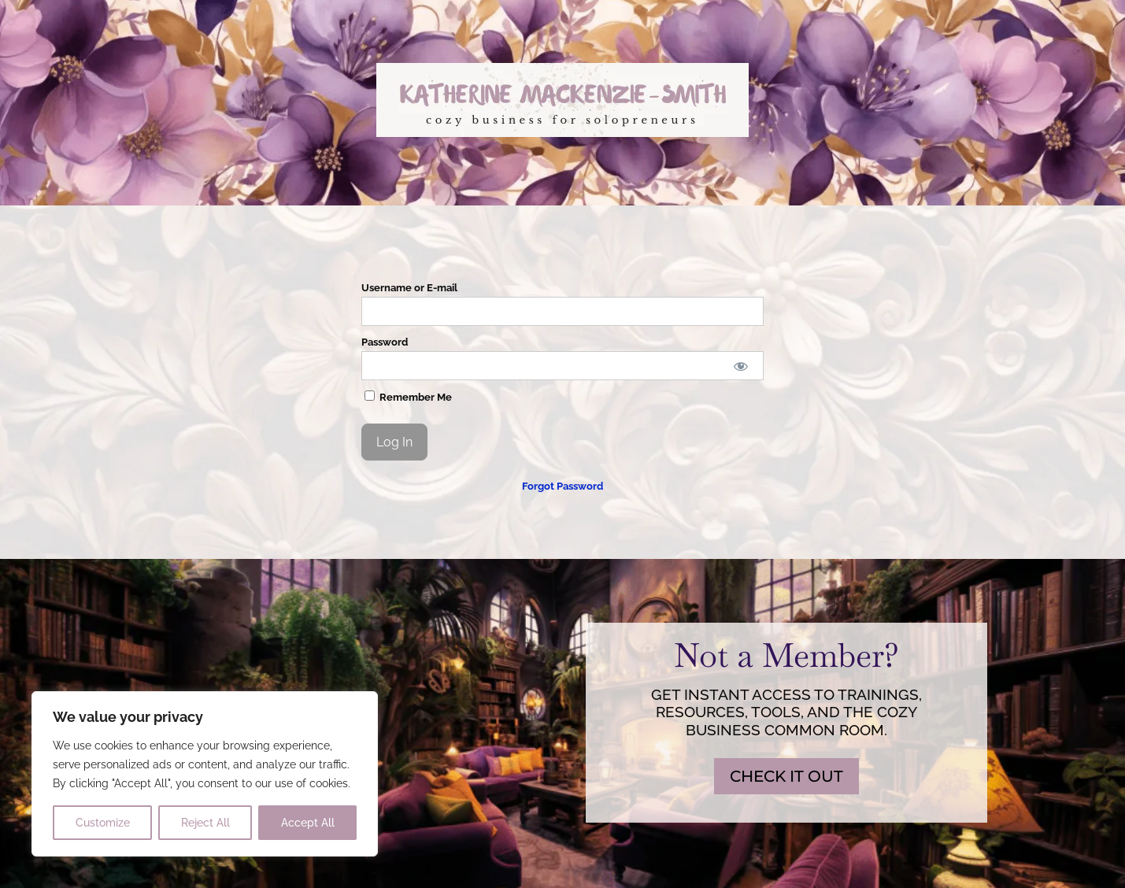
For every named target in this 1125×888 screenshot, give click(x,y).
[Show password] (740, 365)
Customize (103, 822)
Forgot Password (562, 486)
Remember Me (408, 396)
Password (384, 342)
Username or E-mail (409, 288)
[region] (204, 774)
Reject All (205, 822)
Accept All (308, 822)
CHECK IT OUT (786, 776)
